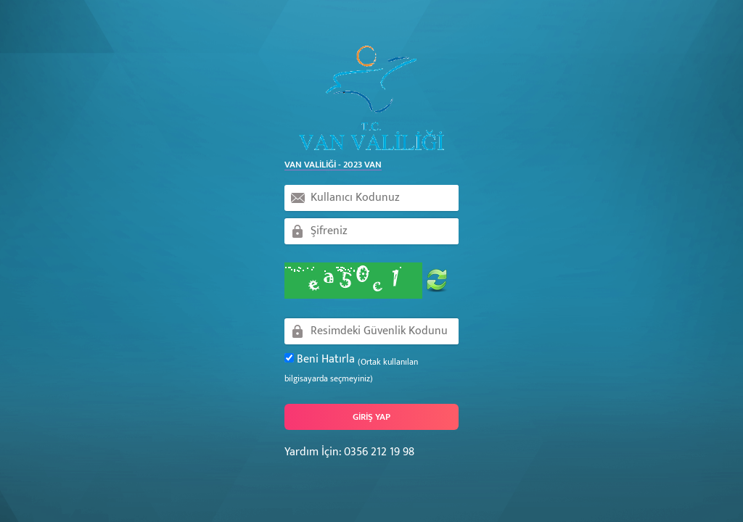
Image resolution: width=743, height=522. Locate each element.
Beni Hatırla (351, 368)
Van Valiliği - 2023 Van (333, 165)
